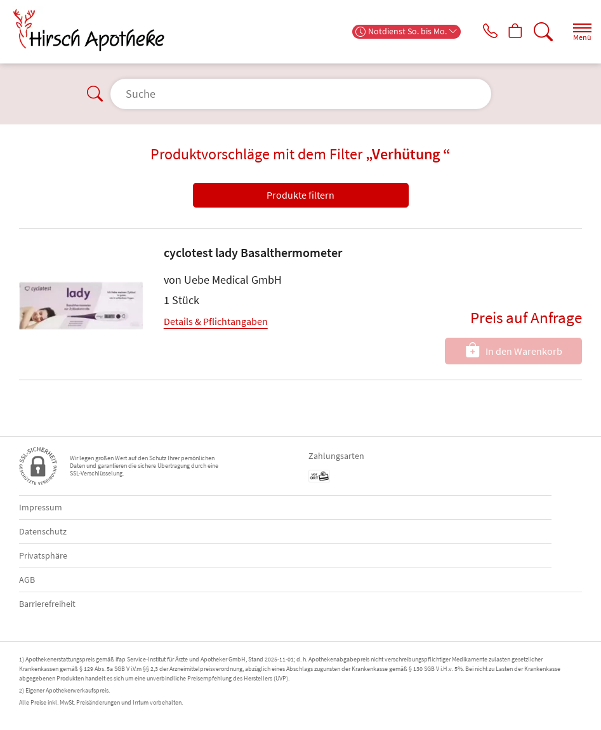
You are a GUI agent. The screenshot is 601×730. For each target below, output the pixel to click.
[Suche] (540, 31)
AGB (27, 579)
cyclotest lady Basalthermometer (253, 252)
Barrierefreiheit (47, 603)
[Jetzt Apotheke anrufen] (480, 32)
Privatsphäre (43, 555)
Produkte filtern (300, 195)
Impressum (40, 507)
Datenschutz (43, 531)
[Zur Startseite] (94, 30)
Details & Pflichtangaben (216, 321)
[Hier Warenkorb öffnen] (510, 32)
